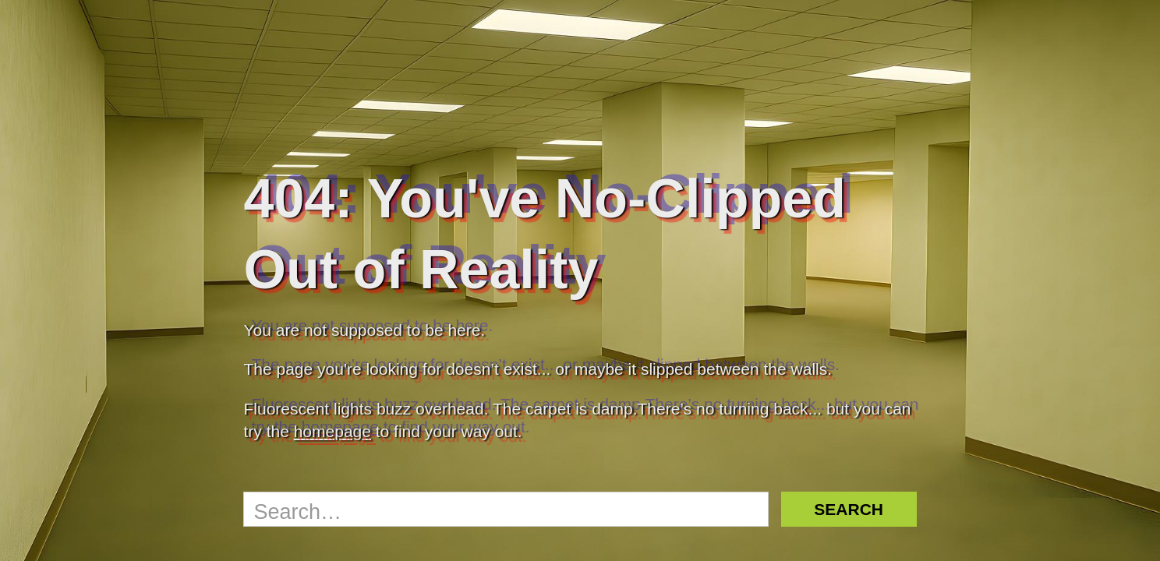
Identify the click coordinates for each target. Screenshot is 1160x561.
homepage (332, 431)
